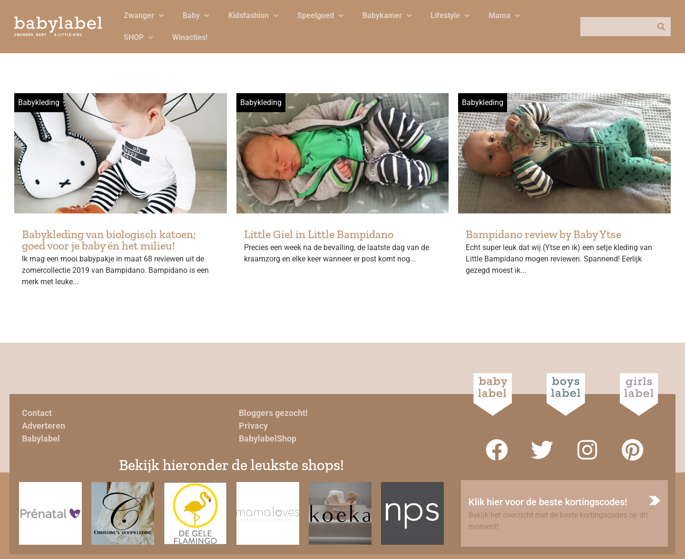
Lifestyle (450, 15)
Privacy (253, 426)
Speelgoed (320, 15)
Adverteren (43, 426)
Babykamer (386, 15)
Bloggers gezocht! (273, 413)
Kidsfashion (253, 15)
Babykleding (38, 102)
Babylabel (41, 438)
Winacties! (189, 37)
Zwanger (144, 15)
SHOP (138, 37)
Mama (504, 15)
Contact (37, 413)
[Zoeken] (661, 26)
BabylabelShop (267, 438)
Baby (196, 15)
